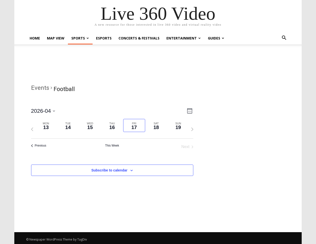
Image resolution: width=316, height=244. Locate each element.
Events (40, 87)
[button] (284, 38)
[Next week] (192, 129)
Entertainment (183, 38)
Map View (55, 38)
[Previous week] (32, 129)
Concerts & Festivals (138, 38)
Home (35, 38)
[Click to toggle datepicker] (43, 111)
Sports (80, 38)
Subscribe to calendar (109, 170)
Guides (216, 38)
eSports (104, 38)
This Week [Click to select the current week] (112, 145)
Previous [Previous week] (38, 145)
